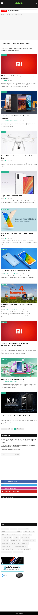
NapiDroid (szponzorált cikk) (11, 120)
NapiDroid (19, 3)
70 (11, 428)
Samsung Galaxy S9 (22, 543)
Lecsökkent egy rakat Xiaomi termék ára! (15, 271)
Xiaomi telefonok (6, 552)
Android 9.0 (5, 528)
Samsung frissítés (15, 540)
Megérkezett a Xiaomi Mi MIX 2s (12, 196)
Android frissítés (23, 528)
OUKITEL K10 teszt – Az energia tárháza (15, 415)
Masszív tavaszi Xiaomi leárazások (13, 379)
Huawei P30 (18, 531)
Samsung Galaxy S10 (7, 546)
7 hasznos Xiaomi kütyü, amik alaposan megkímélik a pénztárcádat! (15, 344)
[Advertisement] (19, 29)
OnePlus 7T (5, 540)
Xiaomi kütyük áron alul (13, 10)
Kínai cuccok (5, 534)
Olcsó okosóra (25, 537)
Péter (5, 80)
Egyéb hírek (4, 249)
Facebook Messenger (7, 531)
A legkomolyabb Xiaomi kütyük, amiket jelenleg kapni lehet (17, 77)
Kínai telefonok (27, 534)
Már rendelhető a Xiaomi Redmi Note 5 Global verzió (17, 235)
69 (9, 428)
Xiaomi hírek (15, 549)
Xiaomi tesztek (17, 552)
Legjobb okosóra (6, 537)
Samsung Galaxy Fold (20, 546)
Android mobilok (5, 209)
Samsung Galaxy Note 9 (29, 540)
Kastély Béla (7, 418)
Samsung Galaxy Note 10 (8, 543)
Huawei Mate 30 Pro (29, 531)
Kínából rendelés (16, 534)
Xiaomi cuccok (5, 549)
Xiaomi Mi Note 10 (25, 549)
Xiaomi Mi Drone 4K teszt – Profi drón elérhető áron (17, 157)
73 (20, 428)
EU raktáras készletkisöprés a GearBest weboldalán (15, 117)
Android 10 (13, 528)
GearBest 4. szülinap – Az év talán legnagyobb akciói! (17, 306)
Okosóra (16, 537)
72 (17, 428)
